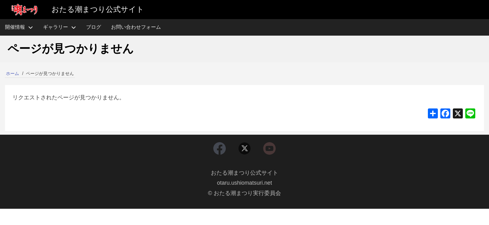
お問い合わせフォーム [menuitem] (136, 27)
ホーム (12, 73)
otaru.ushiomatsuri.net (244, 183)
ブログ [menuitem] (93, 27)
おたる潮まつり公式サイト (244, 173)
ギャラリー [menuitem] (55, 27)
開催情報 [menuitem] (21, 27)
